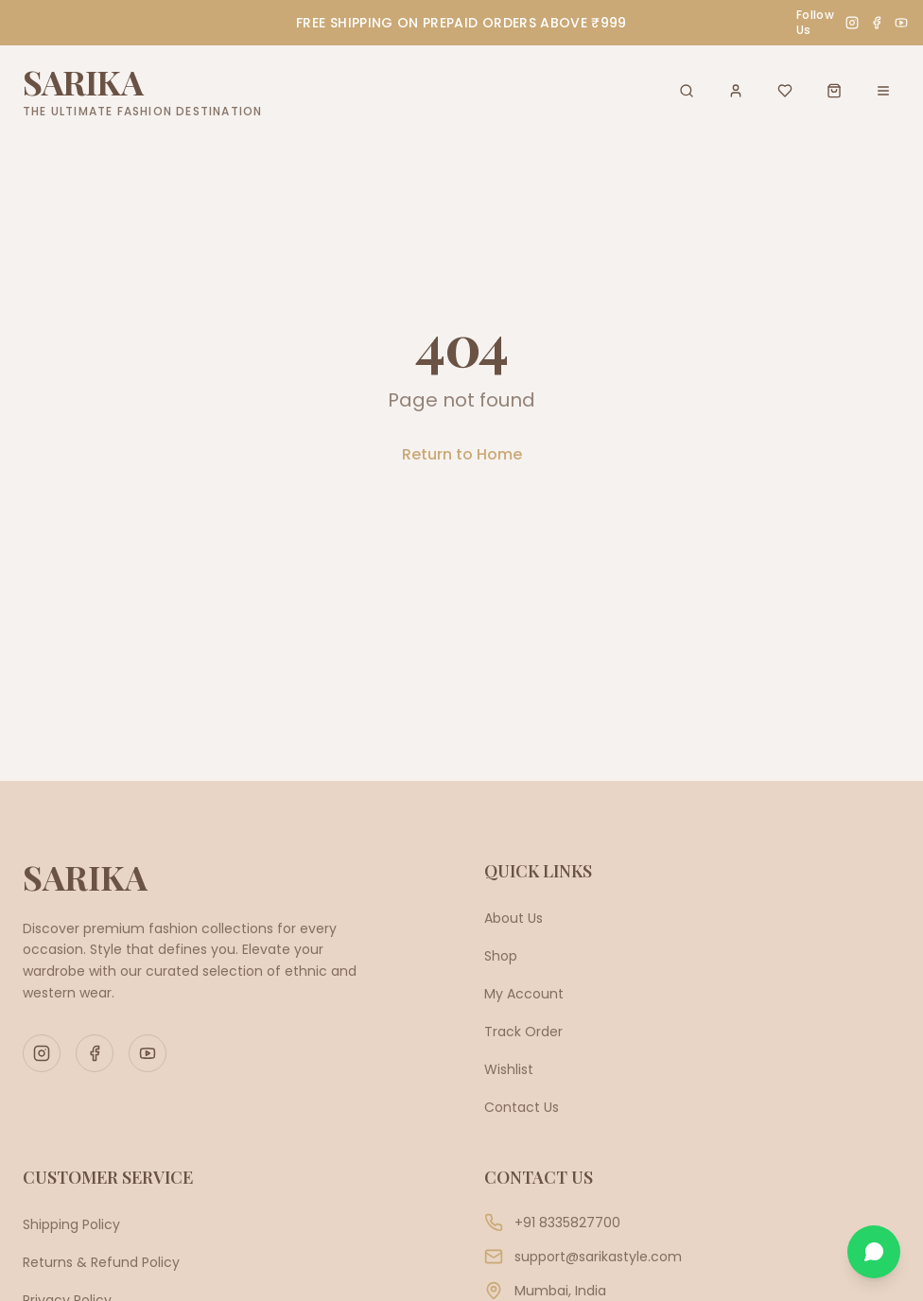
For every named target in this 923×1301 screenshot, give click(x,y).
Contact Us (521, 1107)
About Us (513, 918)
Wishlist (508, 1069)
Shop (500, 955)
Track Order (523, 1031)
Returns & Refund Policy (101, 1262)
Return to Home (462, 454)
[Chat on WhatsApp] (873, 1251)
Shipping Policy (71, 1224)
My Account (524, 993)
